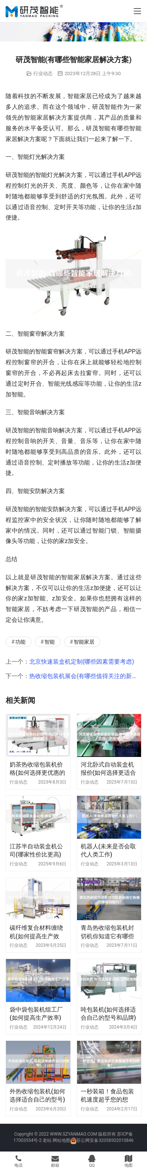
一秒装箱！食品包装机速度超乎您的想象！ (107, 1096)
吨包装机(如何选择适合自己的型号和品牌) (108, 1013)
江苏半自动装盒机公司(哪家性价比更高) (36, 850)
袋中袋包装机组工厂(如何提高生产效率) (36, 1013)
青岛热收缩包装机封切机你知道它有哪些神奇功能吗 (107, 932)
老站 (47, 1140)
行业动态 (43, 73)
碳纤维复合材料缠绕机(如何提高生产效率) (36, 932)
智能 (49, 642)
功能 (20, 642)
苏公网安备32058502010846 (104, 1140)
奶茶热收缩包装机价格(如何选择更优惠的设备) (37, 769)
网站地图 (61, 1140)
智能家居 (84, 642)
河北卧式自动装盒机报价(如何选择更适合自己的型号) (108, 769)
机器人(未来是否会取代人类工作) (108, 850)
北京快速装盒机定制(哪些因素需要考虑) (81, 661)
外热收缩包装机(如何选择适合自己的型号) (37, 1095)
